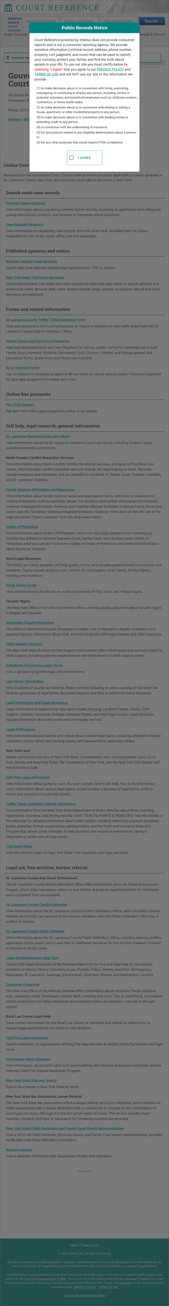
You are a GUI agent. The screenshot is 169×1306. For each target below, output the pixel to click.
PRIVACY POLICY (110, 69)
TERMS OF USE (47, 74)
